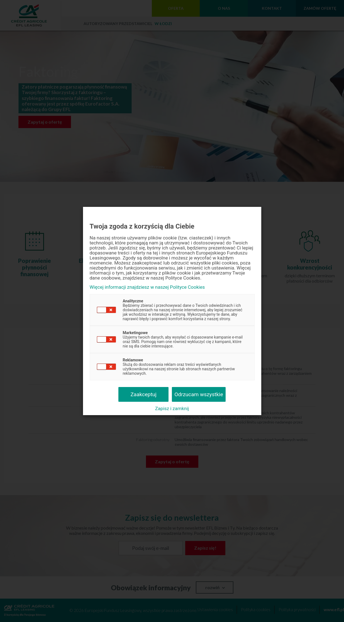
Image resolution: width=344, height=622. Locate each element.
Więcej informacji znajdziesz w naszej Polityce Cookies (147, 287)
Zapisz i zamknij (172, 408)
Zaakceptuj (143, 394)
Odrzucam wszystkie (198, 394)
